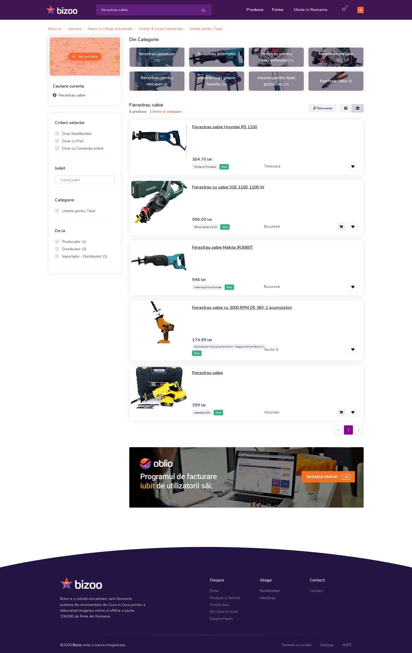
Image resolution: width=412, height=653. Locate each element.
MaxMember (270, 588)
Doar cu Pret (72, 138)
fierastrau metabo (336, 54)
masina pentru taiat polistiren (276, 79)
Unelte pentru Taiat (78, 208)
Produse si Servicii (225, 595)
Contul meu (219, 602)
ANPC (347, 642)
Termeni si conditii (297, 642)
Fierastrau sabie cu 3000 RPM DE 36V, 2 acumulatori (248, 305)
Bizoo (77, 642)
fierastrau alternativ (216, 54)
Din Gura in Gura (224, 609)
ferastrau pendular (157, 54)
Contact (316, 588)
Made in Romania (310, 8)
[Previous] (338, 427)
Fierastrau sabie (69, 92)
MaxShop (267, 595)
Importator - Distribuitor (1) (84, 254)
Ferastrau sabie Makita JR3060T (226, 244)
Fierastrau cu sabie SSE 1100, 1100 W (233, 184)
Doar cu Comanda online (83, 146)
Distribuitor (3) (74, 246)
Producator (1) (74, 239)
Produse (255, 8)
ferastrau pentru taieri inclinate (276, 55)
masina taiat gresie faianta (216, 79)
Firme (278, 8)
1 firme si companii (166, 109)
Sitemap (327, 642)
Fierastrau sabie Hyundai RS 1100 (228, 124)
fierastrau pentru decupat (157, 79)
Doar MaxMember (77, 131)
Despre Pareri (221, 616)
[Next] (358, 427)
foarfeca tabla (336, 78)
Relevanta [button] (322, 106)
